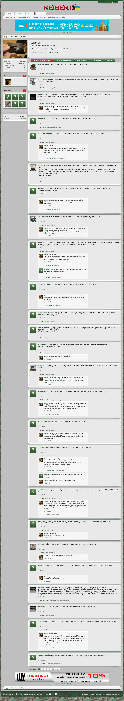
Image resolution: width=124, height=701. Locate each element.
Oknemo (41, 544)
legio (40, 565)
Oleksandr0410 (43, 447)
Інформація (97, 60)
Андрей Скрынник (45, 133)
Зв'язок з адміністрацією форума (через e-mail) (33, 694)
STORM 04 (49, 305)
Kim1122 (41, 366)
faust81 (41, 490)
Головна (50, 694)
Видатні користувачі (11, 17)
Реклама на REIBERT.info (62, 33)
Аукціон (109, 60)
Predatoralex (43, 217)
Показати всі (22, 110)
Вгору (53, 694)
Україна (23, 118)
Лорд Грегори (50, 158)
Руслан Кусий (43, 655)
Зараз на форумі (24, 17)
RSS (56, 694)
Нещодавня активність (39, 17)
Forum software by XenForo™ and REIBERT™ (94, 698)
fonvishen (41, 188)
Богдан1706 (42, 421)
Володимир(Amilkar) (46, 79)
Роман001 (42, 391)
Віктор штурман (44, 313)
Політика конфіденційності (111, 694)
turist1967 (41, 588)
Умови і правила (95, 694)
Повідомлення (82, 60)
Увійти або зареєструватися (108, 2)
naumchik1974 (43, 94)
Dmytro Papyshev (45, 284)
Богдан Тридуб (44, 165)
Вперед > (56, 669)
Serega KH (49, 514)
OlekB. (42, 88)
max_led (41, 64)
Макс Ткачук (43, 621)
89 (24, 90)
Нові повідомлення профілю (57, 17)
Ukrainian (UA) (9, 694)
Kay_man (41, 522)
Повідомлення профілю (42, 60)
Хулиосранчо (43, 118)
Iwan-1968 (42, 344)
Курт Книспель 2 (44, 328)
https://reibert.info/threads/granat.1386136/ (56, 49)
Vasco (42, 630)
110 (25, 70)
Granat (42, 73)
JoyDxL (42, 400)
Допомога (85, 694)
